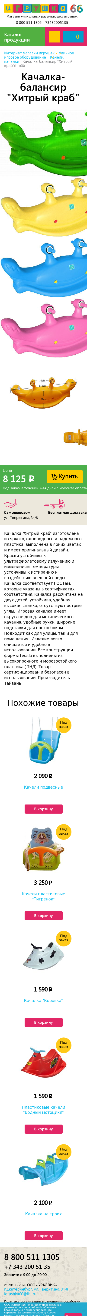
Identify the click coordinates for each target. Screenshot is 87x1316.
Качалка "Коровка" (43, 1000)
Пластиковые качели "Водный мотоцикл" (43, 1110)
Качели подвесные (43, 787)
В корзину (43, 808)
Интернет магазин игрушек (29, 53)
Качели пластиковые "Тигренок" (43, 896)
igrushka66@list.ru (20, 1293)
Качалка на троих (43, 1214)
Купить (68, 476)
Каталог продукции (17, 37)
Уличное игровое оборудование (39, 55)
